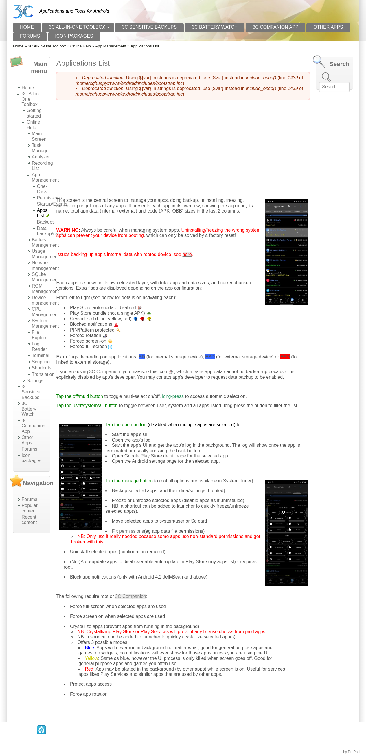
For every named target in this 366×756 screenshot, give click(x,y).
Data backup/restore (52, 231)
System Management (45, 323)
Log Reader (39, 346)
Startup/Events (52, 204)
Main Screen (39, 136)
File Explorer (40, 335)
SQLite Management (45, 277)
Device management (45, 300)
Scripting (41, 361)
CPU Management (45, 312)
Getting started (34, 113)
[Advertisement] (31, 624)
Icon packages (74, 36)
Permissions (49, 197)
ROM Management (45, 288)
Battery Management (45, 242)
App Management (110, 46)
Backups (45, 221)
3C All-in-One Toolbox (77, 27)
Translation (43, 374)
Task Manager (41, 148)
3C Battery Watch (215, 27)
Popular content (30, 508)
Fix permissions (128, 531)
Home (27, 27)
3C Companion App (275, 27)
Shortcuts (42, 367)
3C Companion (104, 371)
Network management (45, 265)
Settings (35, 380)
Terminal (40, 355)
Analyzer (41, 156)
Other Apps (328, 27)
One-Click (42, 189)
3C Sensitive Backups (149, 27)
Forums (30, 36)
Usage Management (45, 254)
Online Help (80, 46)
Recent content (29, 520)
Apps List (42, 213)
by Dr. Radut (353, 752)
